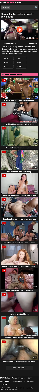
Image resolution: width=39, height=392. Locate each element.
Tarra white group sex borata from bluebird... (19, 243)
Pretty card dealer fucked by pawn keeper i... (19, 100)
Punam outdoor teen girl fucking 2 (19, 172)
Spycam (6, 67)
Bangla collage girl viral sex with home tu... (19, 219)
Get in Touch (29, 381)
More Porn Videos (19, 368)
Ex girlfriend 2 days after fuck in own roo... (19, 124)
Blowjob (6, 62)
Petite (18, 58)
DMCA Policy (5, 378)
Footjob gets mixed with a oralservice (19, 338)
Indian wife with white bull (19, 314)
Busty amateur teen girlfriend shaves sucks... (19, 266)
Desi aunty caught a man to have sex (19, 148)
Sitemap (4, 384)
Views (33, 44)
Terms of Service (18, 378)
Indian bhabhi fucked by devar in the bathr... (19, 361)
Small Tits (19, 67)
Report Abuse (17, 381)
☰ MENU (6, 7)
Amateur (19, 62)
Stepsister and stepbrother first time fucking (19, 195)
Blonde (6, 58)
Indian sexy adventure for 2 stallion (19, 290)
